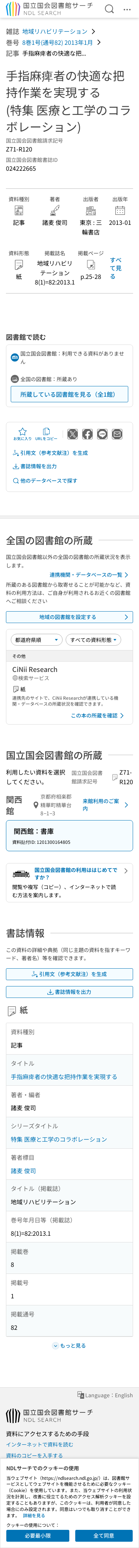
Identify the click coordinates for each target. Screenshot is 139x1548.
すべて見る (116, 268)
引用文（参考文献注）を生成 (50, 453)
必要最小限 (38, 1535)
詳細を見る (34, 1515)
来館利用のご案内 (107, 804)
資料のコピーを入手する (34, 1455)
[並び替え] (37, 640)
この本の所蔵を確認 (98, 715)
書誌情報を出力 (34, 466)
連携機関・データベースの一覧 (90, 574)
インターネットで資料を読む (39, 1444)
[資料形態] (93, 640)
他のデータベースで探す (44, 481)
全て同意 (103, 1535)
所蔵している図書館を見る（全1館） (69, 394)
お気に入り (22, 434)
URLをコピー (46, 434)
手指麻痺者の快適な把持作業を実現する (64, 1076)
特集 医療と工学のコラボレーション (59, 1139)
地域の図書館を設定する (85, 617)
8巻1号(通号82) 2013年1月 (57, 42)
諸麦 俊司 (23, 1170)
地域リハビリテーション (54, 31)
